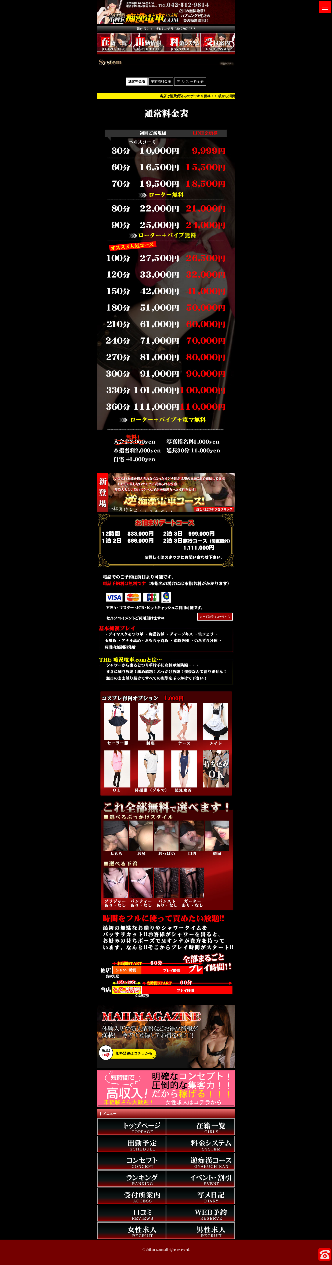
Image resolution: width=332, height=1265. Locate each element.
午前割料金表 (161, 81)
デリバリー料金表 (190, 81)
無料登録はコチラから (127, 1053)
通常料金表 (136, 81)
